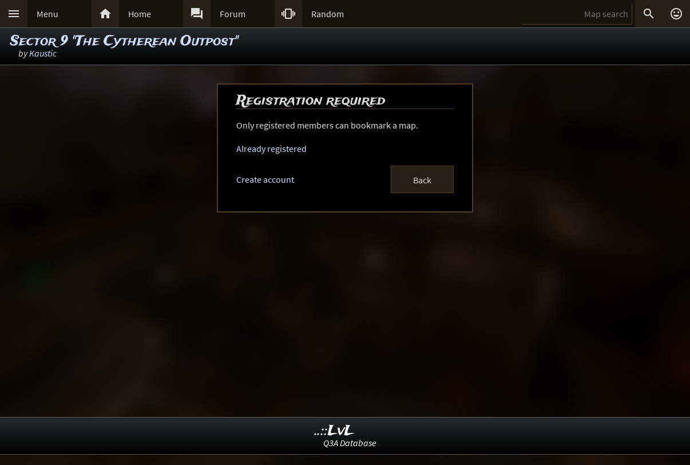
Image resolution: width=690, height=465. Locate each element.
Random (327, 13)
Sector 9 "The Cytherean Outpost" (124, 41)
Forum (232, 13)
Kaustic (43, 53)
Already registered (271, 148)
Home (139, 13)
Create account (265, 179)
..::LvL (334, 431)
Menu (47, 13)
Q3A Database (349, 442)
